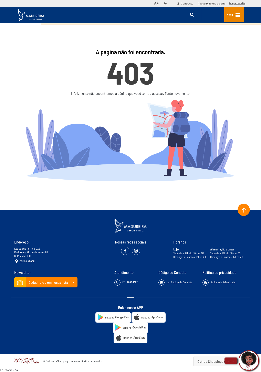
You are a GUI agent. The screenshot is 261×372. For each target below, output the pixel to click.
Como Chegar (24, 261)
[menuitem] (156, 3)
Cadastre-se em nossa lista (45, 282)
